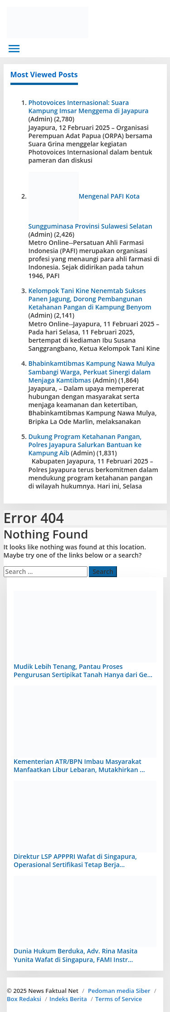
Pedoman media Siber (119, 991)
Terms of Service (118, 999)
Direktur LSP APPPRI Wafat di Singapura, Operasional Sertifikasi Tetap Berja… (75, 860)
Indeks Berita (68, 999)
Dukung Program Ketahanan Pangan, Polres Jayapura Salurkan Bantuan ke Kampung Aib (85, 444)
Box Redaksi (24, 999)
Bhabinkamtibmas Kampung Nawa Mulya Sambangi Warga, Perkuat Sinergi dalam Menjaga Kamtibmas (92, 371)
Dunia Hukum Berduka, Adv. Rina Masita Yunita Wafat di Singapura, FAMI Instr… (75, 955)
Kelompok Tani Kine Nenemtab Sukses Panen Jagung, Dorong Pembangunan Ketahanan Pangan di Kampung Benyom (90, 298)
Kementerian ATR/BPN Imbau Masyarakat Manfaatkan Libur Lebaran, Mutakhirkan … (79, 765)
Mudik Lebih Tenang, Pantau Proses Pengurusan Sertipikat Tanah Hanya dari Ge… (83, 670)
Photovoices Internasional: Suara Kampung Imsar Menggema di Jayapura (89, 106)
